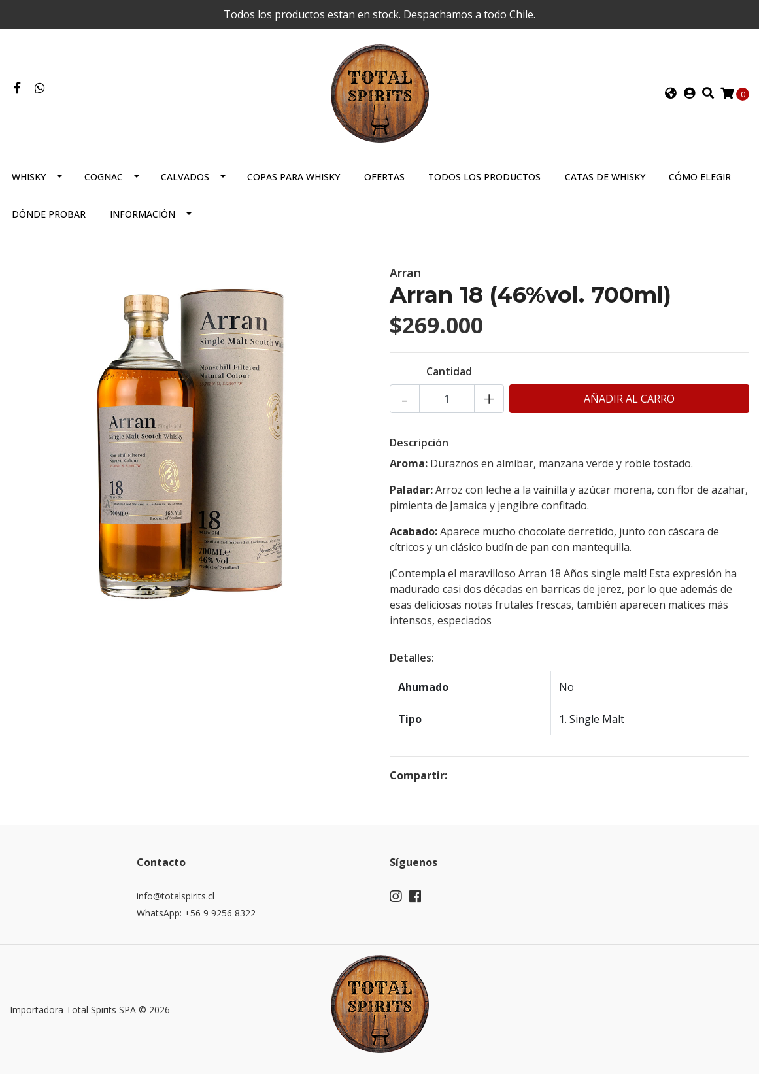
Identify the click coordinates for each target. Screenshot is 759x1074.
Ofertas (384, 177)
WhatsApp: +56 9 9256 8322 (196, 913)
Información (142, 214)
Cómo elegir (700, 177)
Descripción (419, 442)
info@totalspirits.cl (175, 896)
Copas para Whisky (293, 177)
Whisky (29, 177)
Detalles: (412, 657)
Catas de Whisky (605, 177)
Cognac (103, 177)
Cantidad (449, 371)
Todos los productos (484, 177)
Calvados (185, 177)
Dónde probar (49, 214)
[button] (670, 93)
